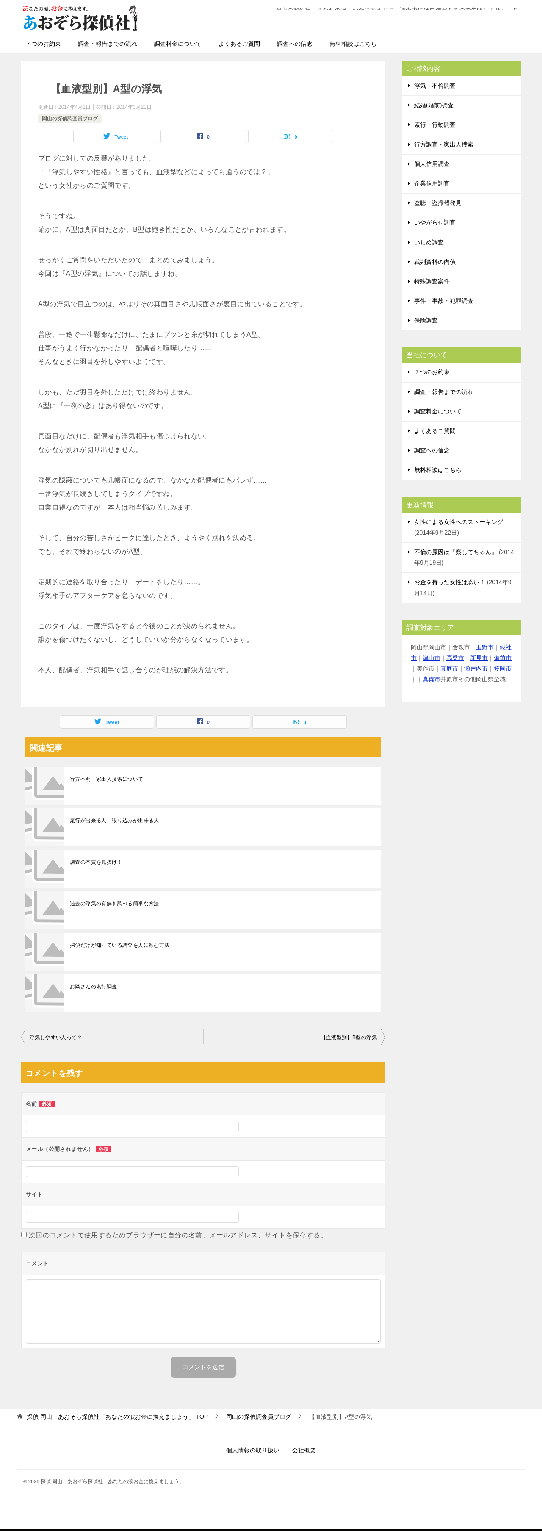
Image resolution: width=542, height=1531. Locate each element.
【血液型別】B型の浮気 (349, 1037)
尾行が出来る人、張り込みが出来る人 (114, 821)
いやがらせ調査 (435, 222)
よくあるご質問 (239, 43)
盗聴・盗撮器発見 (438, 203)
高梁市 (455, 658)
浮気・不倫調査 (435, 85)
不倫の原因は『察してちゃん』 (455, 552)
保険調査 (426, 320)
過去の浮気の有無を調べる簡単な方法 (114, 904)
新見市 (479, 658)
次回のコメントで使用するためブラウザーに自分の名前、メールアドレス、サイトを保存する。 (178, 1235)
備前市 (503, 658)
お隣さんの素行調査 (93, 987)
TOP (117, 1416)
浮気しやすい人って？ (56, 1037)
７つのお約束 (43, 43)
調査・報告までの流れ (107, 43)
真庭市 (449, 668)
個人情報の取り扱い (252, 1450)
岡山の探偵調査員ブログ (70, 119)
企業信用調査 (432, 183)
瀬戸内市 (476, 668)
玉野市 (485, 647)
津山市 (431, 658)
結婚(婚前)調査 (434, 105)
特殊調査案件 (432, 281)
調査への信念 (294, 43)
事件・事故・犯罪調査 (443, 300)
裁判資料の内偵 (435, 261)
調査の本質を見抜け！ (96, 862)
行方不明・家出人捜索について (107, 779)
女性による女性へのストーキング (458, 522)
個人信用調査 (432, 164)
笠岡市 (503, 668)
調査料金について (178, 43)
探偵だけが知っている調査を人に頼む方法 (120, 945)
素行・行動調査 (435, 124)
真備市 (431, 679)
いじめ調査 (429, 242)
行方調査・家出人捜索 (443, 144)
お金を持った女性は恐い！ (449, 582)
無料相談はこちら (353, 43)
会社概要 (304, 1450)
